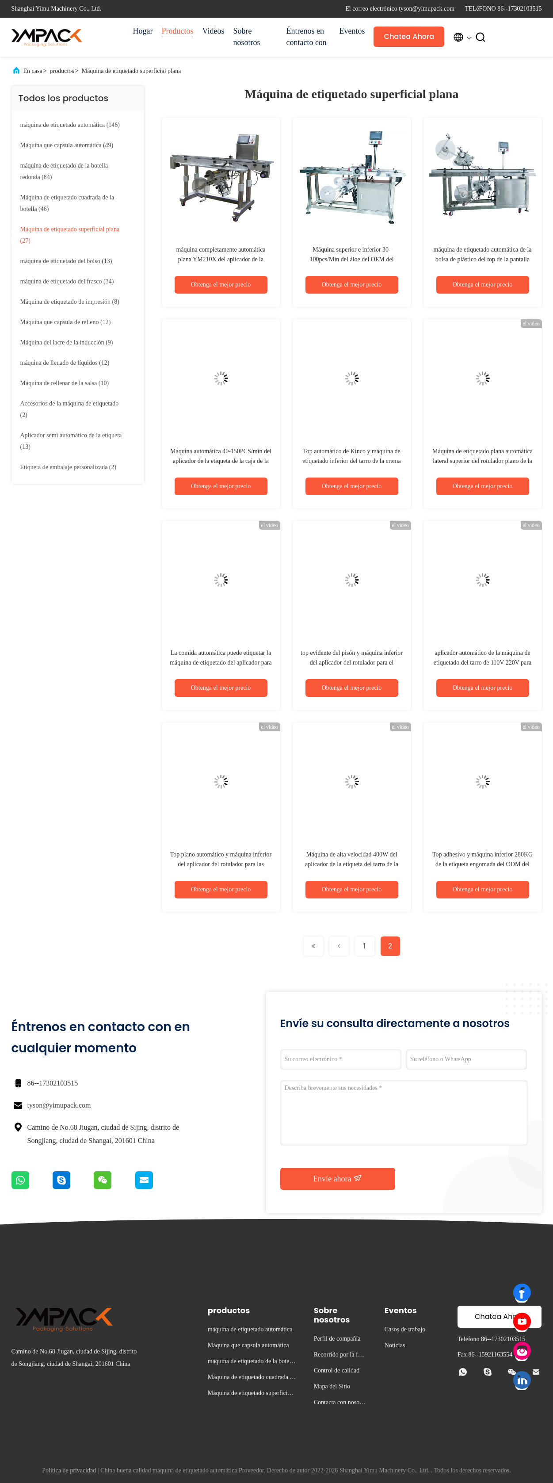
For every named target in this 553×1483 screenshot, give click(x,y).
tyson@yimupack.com (59, 1105)
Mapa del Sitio (332, 1386)
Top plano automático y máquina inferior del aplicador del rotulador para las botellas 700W (221, 864)
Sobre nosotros (246, 37)
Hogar (143, 31)
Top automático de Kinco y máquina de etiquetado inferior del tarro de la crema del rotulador (351, 461)
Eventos (352, 31)
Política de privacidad (69, 1470)
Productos (177, 31)
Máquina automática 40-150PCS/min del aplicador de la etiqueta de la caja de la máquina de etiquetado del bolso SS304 (220, 461)
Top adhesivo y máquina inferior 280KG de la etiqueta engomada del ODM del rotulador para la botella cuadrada (482, 864)
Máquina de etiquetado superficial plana (131, 71)
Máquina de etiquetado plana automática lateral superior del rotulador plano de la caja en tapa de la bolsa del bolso (482, 461)
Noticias (395, 1345)
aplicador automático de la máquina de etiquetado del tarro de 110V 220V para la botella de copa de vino (482, 663)
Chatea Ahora (409, 36)
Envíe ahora (337, 1178)
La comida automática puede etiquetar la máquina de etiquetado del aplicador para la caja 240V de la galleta (221, 663)
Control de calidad (336, 1370)
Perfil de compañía (337, 1338)
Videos (213, 31)
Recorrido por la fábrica (340, 1356)
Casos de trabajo (405, 1329)
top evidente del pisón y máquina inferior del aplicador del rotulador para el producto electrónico (352, 663)
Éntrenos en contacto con (306, 37)
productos (62, 71)
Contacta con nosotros (340, 1403)
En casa (32, 71)
